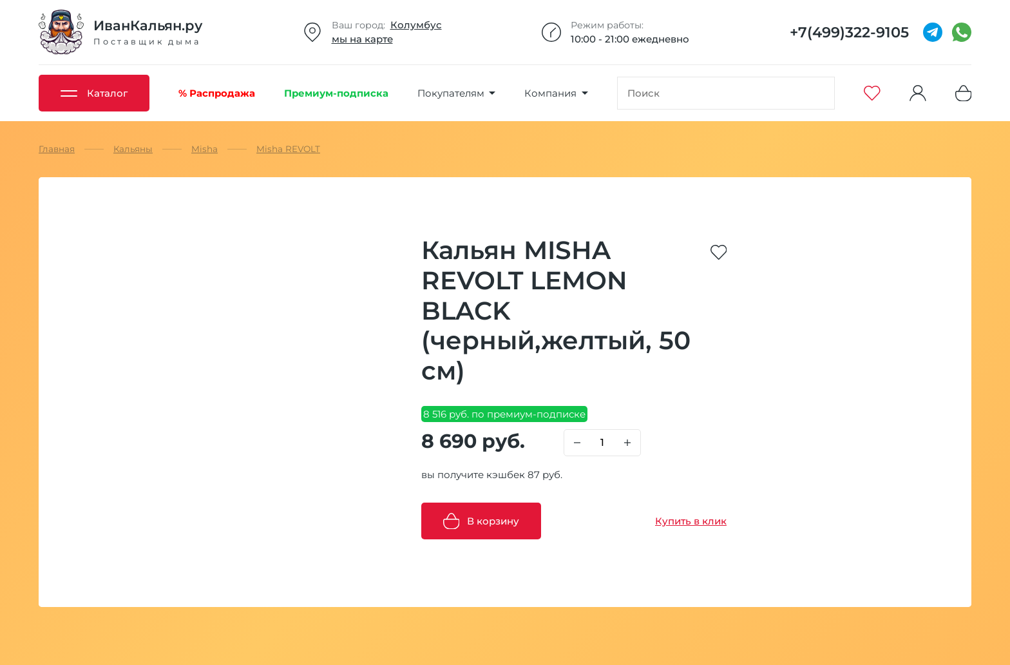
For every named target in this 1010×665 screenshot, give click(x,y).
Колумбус (416, 25)
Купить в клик (691, 521)
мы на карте (362, 39)
